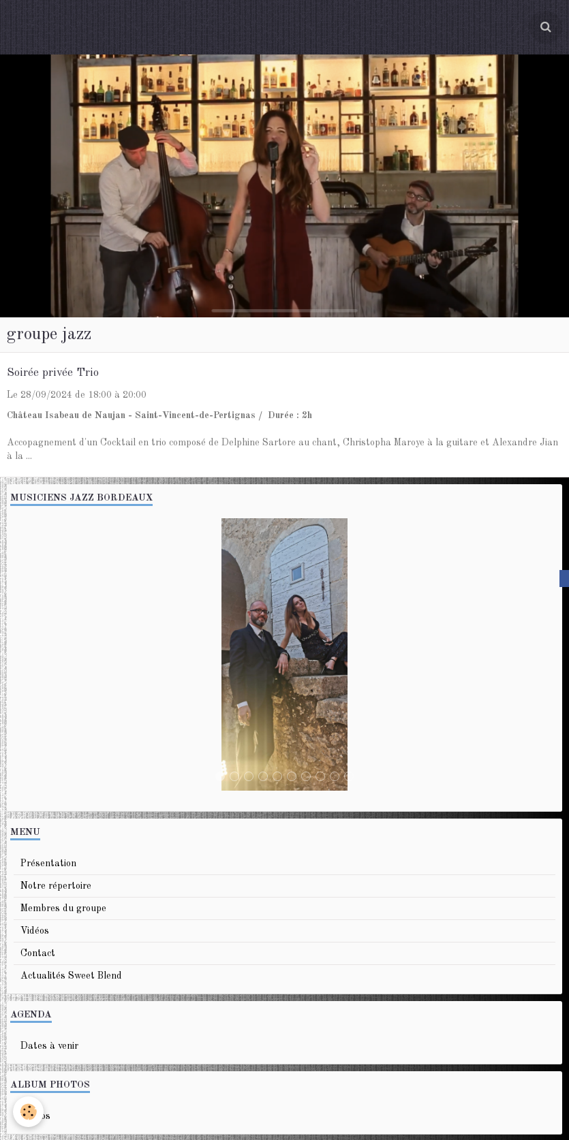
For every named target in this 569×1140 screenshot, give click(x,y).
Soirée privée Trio (53, 373)
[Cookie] (29, 1111)
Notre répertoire (55, 886)
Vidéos (34, 931)
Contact (37, 953)
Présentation (48, 863)
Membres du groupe (63, 908)
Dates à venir (49, 1046)
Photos (35, 1116)
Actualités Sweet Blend (71, 976)
